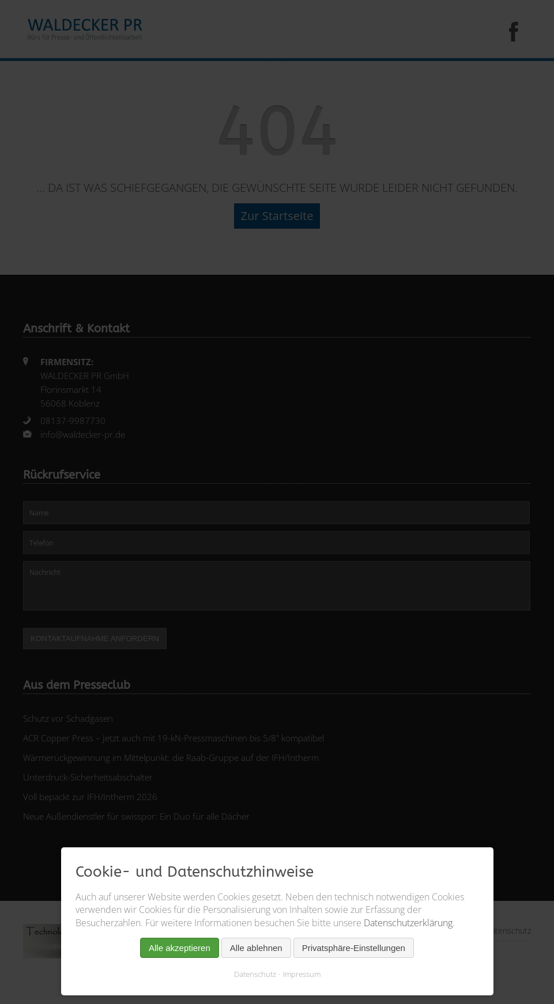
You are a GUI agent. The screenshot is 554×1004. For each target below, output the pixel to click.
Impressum (302, 974)
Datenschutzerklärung (408, 922)
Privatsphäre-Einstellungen (353, 948)
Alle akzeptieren (179, 948)
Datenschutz (255, 974)
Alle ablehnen (256, 948)
